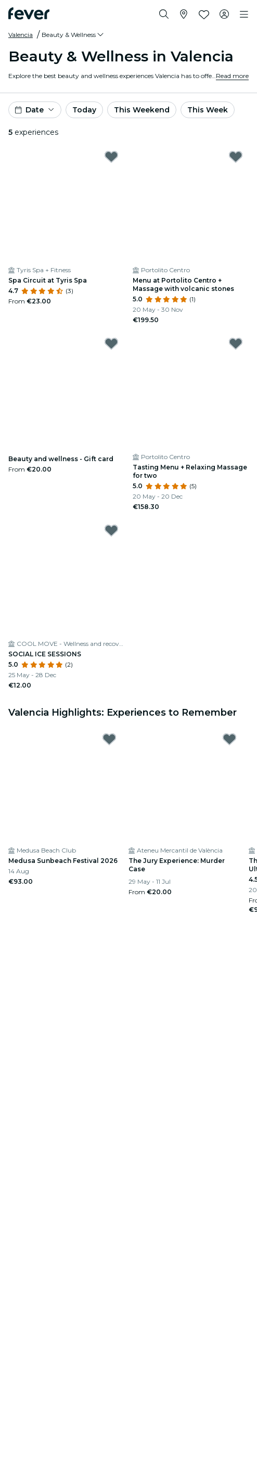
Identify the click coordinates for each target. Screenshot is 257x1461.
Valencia (20, 35)
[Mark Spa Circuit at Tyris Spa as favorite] (111, 156)
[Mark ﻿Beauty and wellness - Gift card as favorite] (111, 343)
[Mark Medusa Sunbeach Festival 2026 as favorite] (109, 739)
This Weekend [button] (142, 110)
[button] (73, 35)
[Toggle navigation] (244, 14)
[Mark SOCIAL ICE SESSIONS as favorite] (111, 530)
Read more (232, 76)
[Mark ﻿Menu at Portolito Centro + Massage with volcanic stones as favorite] (235, 156)
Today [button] (84, 110)
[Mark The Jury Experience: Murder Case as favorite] (229, 739)
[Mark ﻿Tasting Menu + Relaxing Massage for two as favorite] (235, 343)
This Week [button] (207, 110)
